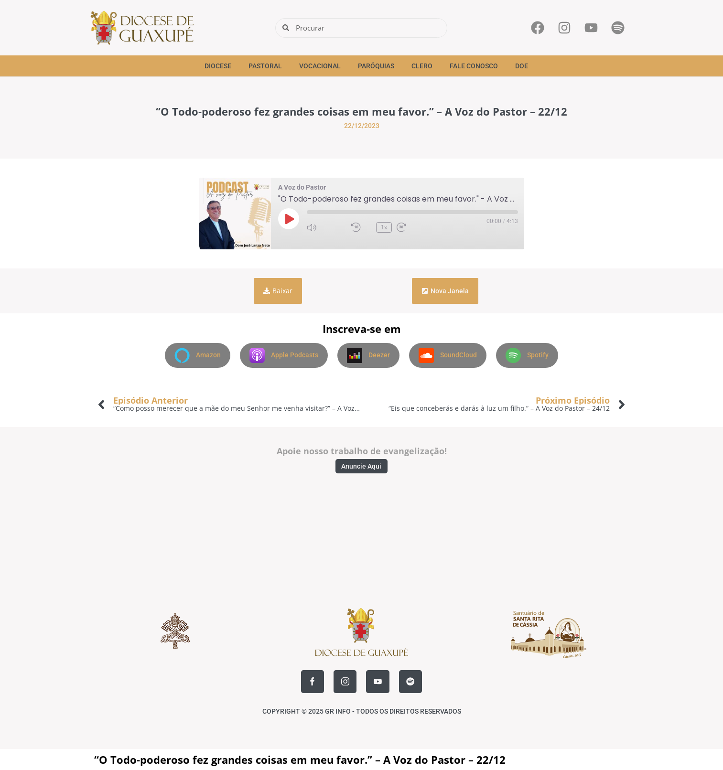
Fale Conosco (474, 66)
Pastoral (265, 66)
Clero (421, 66)
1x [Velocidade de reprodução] (384, 227)
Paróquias (376, 66)
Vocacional (320, 66)
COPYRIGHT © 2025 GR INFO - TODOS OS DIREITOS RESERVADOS (361, 711)
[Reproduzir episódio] (288, 218)
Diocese (218, 66)
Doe (521, 66)
